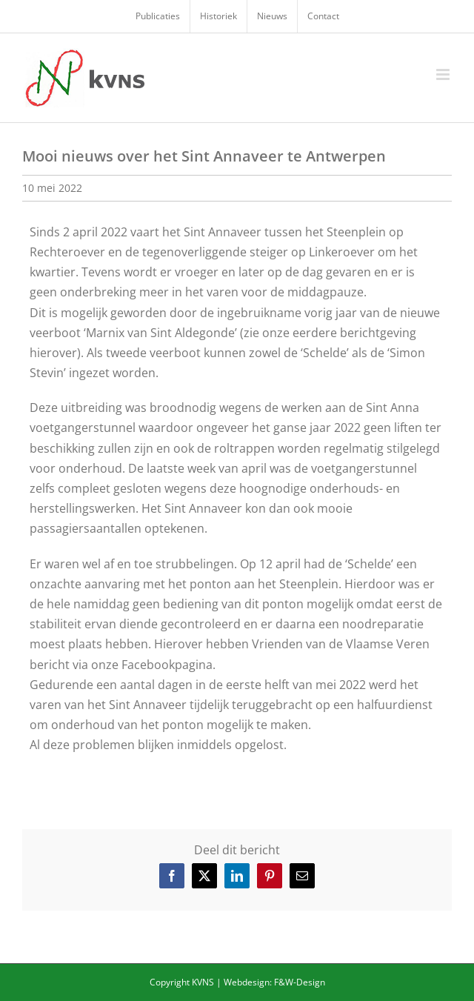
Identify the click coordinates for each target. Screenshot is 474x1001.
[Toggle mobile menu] (444, 74)
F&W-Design (299, 982)
